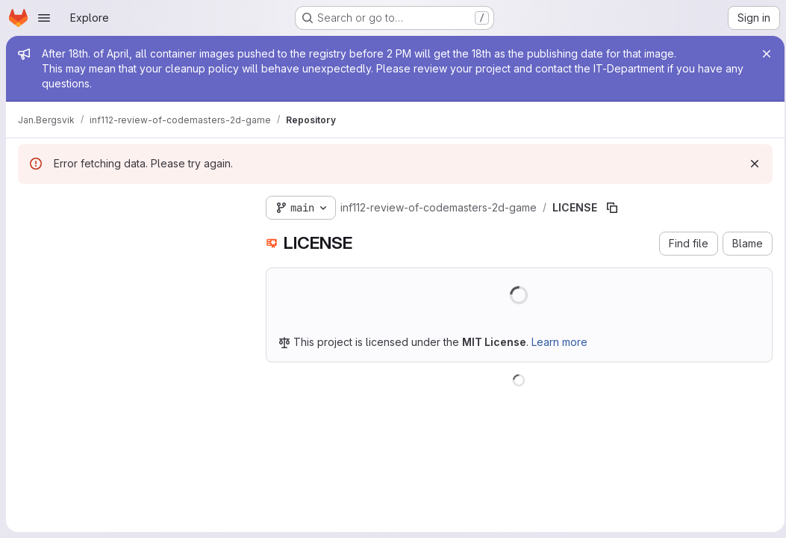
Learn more (559, 342)
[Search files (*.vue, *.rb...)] (130, 235)
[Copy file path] (612, 208)
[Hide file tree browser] (30, 205)
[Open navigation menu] (44, 18)
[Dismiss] (750, 164)
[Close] (762, 54)
